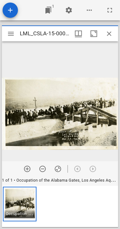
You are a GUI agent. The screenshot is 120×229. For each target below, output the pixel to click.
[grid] (60, 206)
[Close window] (109, 33)
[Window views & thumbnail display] (78, 33)
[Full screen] (109, 10)
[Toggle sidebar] (11, 33)
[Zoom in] (27, 169)
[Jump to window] (48, 10)
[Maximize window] (93, 33)
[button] (19, 204)
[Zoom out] (42, 169)
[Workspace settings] (68, 10)
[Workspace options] (89, 10)
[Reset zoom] (58, 169)
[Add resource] (10, 10)
